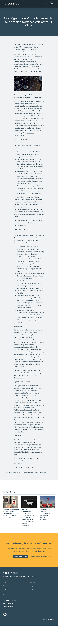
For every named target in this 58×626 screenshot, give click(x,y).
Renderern (30, 133)
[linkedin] (5, 614)
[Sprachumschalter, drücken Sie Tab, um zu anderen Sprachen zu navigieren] (52, 3)
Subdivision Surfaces (34, 44)
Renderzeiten (18, 378)
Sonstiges (30, 472)
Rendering (17, 326)
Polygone (26, 269)
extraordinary (22, 288)
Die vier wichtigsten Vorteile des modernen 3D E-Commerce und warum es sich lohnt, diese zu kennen (27, 516)
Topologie (40, 342)
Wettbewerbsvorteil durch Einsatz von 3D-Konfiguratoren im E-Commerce (11, 512)
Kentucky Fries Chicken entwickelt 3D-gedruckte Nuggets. (45, 513)
